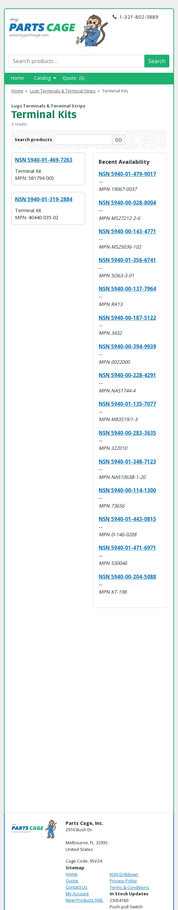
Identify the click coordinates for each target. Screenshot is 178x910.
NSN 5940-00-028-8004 (127, 202)
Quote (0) (74, 78)
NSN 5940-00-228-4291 (127, 375)
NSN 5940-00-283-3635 (127, 432)
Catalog (45, 78)
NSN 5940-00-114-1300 (127, 490)
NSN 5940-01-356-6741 (127, 260)
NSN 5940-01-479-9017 (127, 174)
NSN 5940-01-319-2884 (43, 199)
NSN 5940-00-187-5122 (127, 317)
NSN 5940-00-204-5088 (127, 576)
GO (118, 139)
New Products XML (84, 900)
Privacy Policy (123, 881)
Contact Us (76, 887)
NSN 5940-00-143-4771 (127, 231)
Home (17, 78)
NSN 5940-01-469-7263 (43, 160)
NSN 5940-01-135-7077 (127, 403)
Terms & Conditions (129, 887)
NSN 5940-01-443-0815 (127, 519)
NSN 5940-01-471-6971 (127, 547)
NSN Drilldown (124, 874)
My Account (77, 894)
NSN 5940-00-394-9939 (127, 346)
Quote (72, 881)
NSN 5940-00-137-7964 (127, 288)
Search (156, 61)
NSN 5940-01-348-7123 (127, 461)
